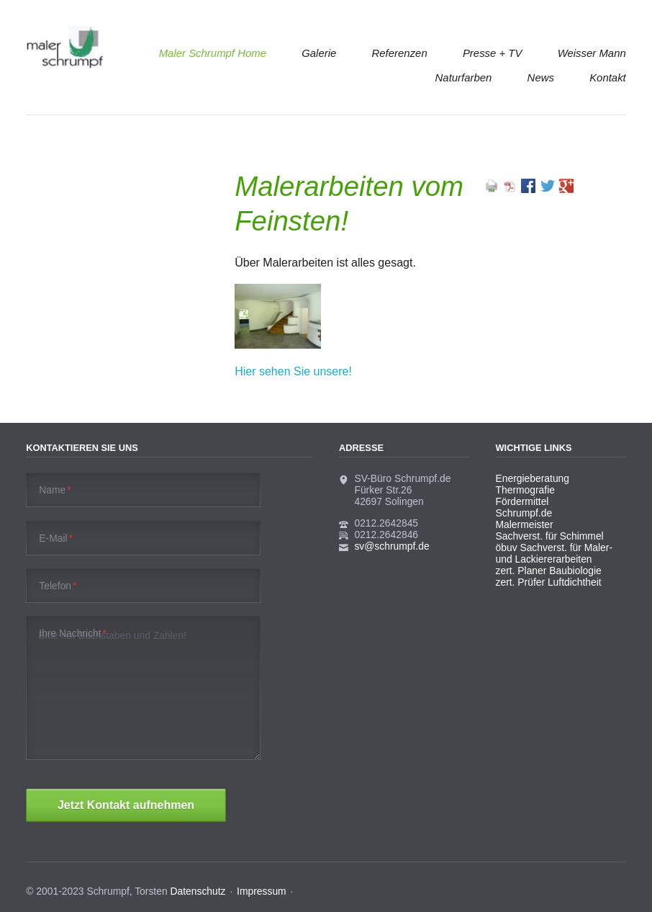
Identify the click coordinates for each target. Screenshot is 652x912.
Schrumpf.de (524, 513)
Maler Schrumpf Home (212, 53)
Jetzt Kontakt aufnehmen (126, 805)
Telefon (57, 585)
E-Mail (56, 538)
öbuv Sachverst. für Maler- (554, 547)
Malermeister (524, 524)
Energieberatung (532, 478)
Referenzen (399, 53)
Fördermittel (522, 501)
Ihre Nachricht (73, 633)
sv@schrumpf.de (391, 546)
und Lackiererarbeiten (544, 559)
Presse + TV (492, 53)
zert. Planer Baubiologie (549, 570)
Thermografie (525, 490)
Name (55, 490)
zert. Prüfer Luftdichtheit (549, 582)
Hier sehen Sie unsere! (293, 371)
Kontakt (607, 77)
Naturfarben (463, 77)
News (541, 77)
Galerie (319, 53)
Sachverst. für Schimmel (550, 536)
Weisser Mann (592, 53)
